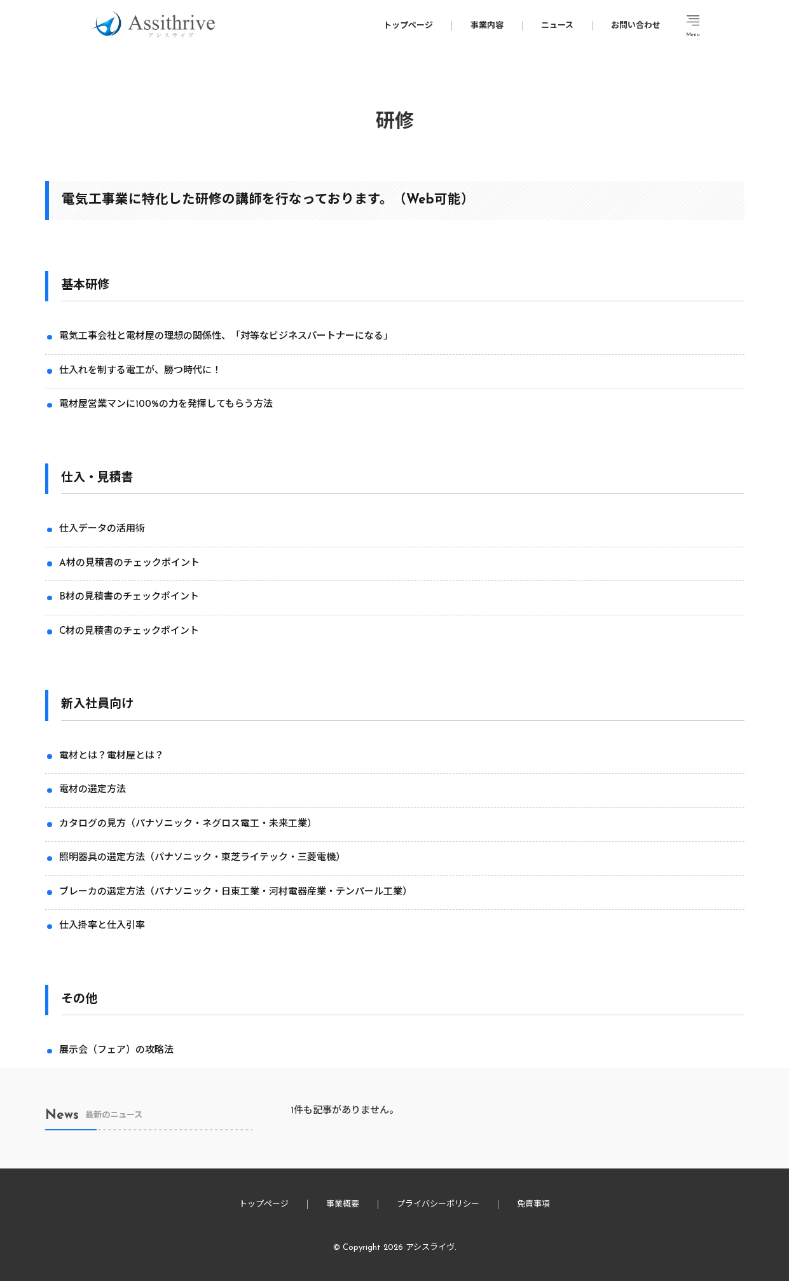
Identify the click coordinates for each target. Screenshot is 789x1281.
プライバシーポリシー (438, 1204)
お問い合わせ (636, 26)
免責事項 (533, 1204)
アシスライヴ (430, 1247)
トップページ (408, 26)
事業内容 (487, 26)
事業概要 (342, 1204)
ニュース (557, 26)
